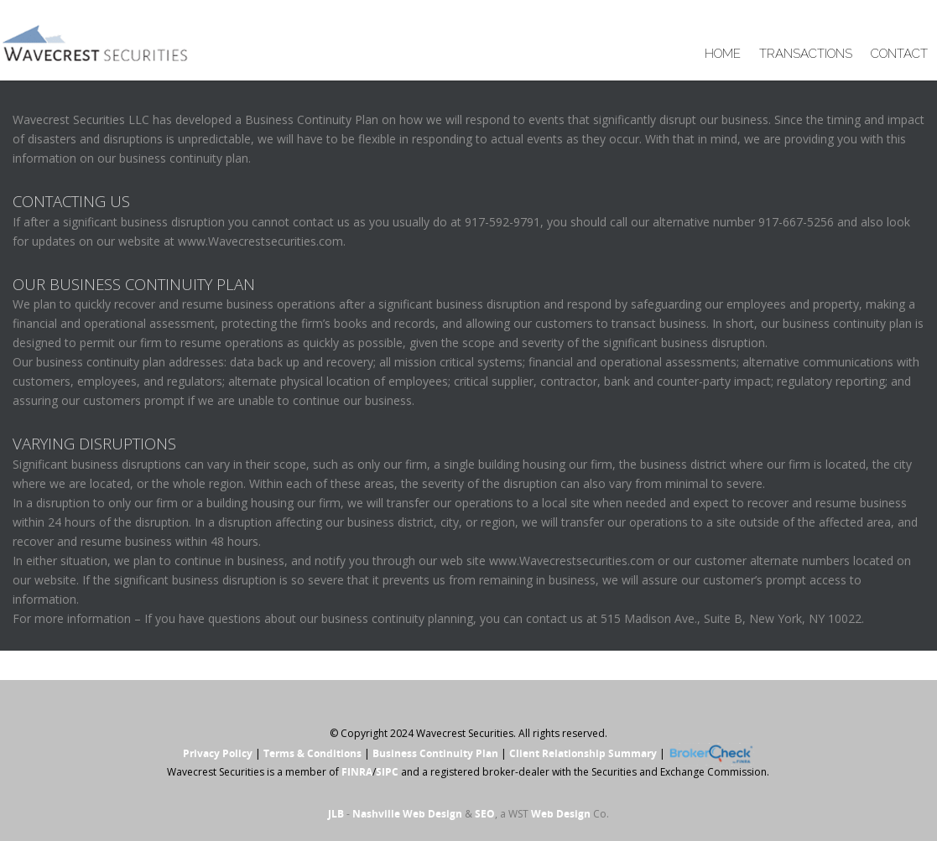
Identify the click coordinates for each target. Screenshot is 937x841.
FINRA (356, 772)
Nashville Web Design (407, 814)
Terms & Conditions (312, 753)
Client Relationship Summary (583, 753)
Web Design (561, 814)
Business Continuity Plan (435, 753)
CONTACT (899, 53)
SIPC (387, 772)
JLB (336, 814)
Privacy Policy (217, 753)
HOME (723, 53)
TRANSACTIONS (805, 53)
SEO (485, 814)
